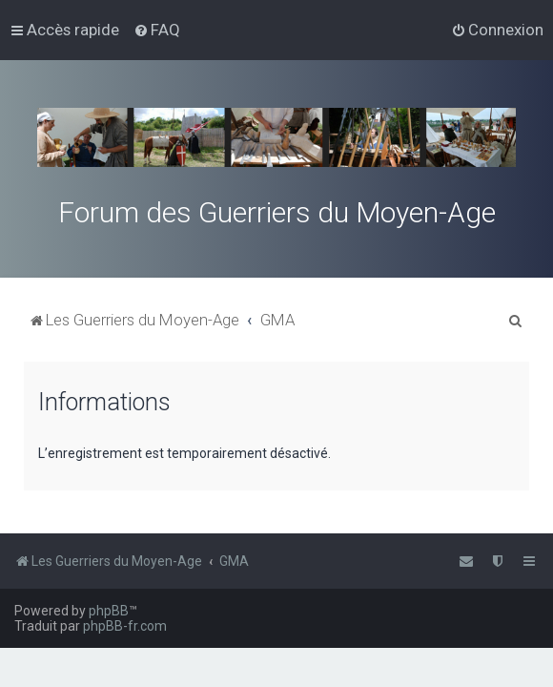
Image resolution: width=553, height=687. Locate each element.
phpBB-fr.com (125, 626)
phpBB (109, 610)
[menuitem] (156, 29)
